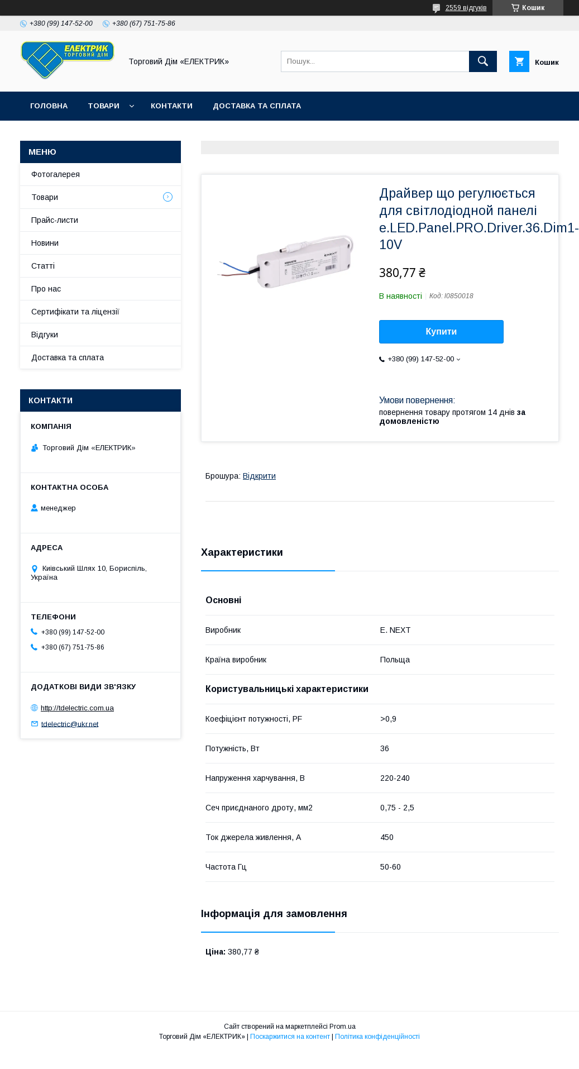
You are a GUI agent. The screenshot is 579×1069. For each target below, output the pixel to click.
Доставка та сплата (257, 106)
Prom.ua (342, 1026)
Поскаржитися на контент (290, 1037)
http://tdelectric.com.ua (77, 708)
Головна (49, 106)
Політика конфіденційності (377, 1037)
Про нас (46, 288)
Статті (43, 265)
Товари (103, 106)
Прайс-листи (54, 220)
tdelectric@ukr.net (69, 723)
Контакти (172, 106)
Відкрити (259, 475)
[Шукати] (483, 61)
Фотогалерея (55, 174)
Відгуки (44, 334)
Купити (441, 331)
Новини (45, 242)
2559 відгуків (466, 8)
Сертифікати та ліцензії (75, 311)
